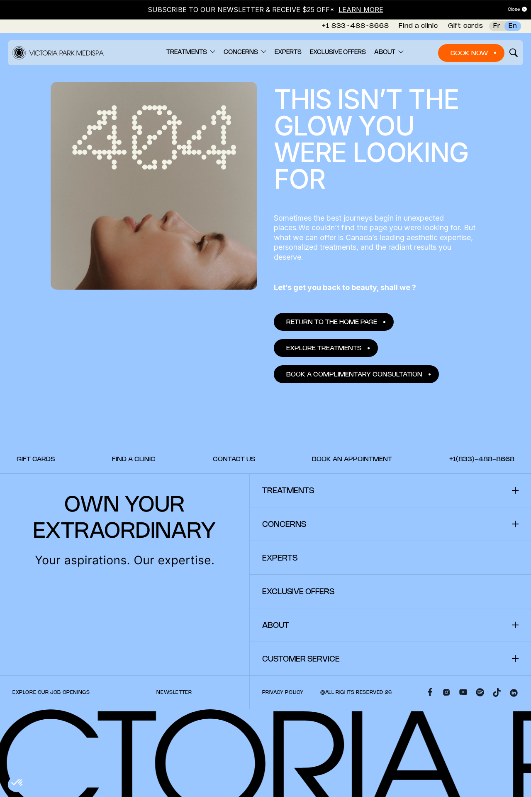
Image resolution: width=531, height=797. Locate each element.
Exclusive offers (338, 52)
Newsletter (174, 692)
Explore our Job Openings (51, 692)
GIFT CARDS (36, 459)
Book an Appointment (352, 459)
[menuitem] (355, 26)
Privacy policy (283, 692)
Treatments (186, 52)
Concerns (241, 52)
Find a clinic (418, 26)
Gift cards (465, 26)
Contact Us (234, 459)
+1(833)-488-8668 (481, 459)
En (513, 26)
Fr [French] (497, 26)
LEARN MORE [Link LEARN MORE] (361, 9)
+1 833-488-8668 (355, 26)
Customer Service (301, 659)
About (384, 52)
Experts (288, 52)
